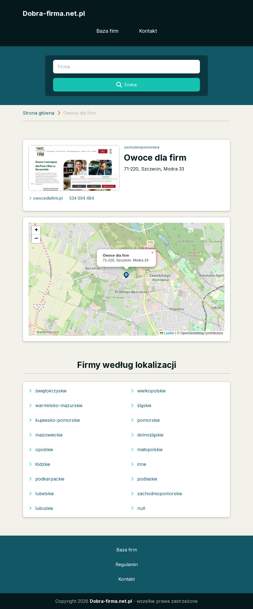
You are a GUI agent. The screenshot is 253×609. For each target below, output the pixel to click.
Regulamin (126, 564)
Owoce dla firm (155, 157)
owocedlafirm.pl (46, 198)
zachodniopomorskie (142, 147)
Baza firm (107, 31)
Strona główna (38, 113)
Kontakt (148, 31)
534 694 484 (81, 198)
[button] (126, 274)
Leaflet (167, 333)
